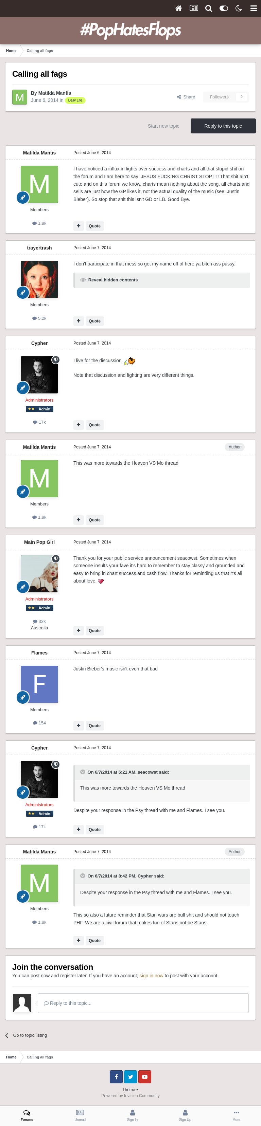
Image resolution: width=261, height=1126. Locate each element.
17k (39, 422)
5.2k (39, 318)
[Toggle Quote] (83, 772)
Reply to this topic (223, 126)
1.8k (39, 223)
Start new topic (163, 126)
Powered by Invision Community (130, 1095)
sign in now (151, 975)
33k (39, 621)
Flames (39, 653)
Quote (95, 226)
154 (39, 722)
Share (186, 96)
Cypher (39, 343)
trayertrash (39, 248)
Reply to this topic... (67, 1003)
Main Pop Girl (39, 542)
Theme (130, 1089)
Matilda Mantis (54, 93)
